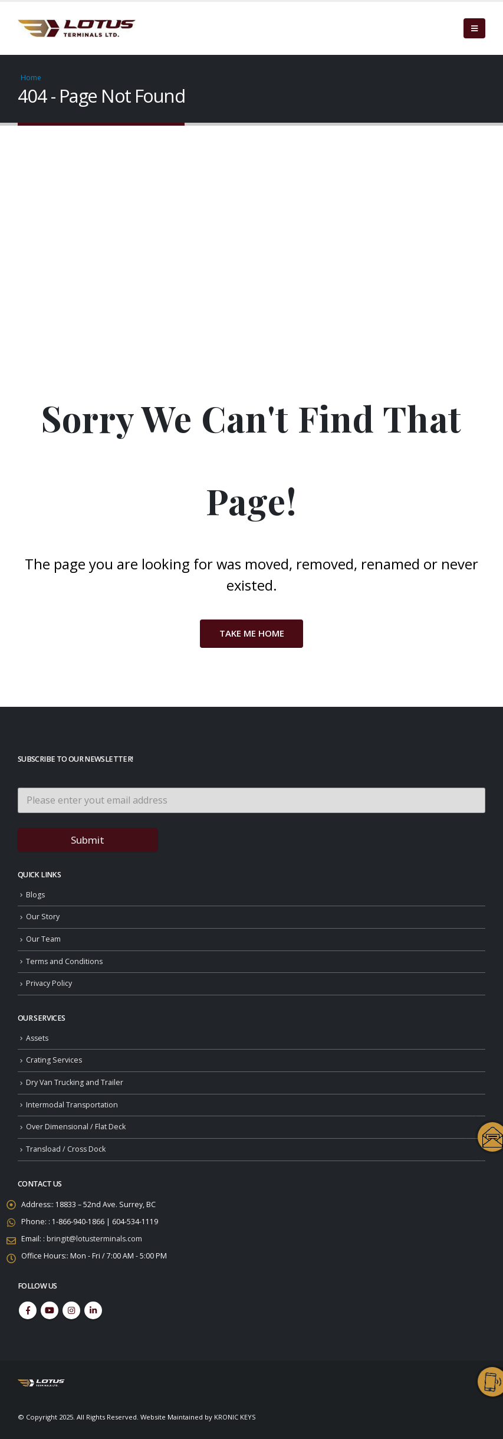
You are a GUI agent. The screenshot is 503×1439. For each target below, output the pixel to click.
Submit (87, 840)
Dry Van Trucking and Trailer (75, 1082)
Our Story (43, 917)
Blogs (35, 895)
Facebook (28, 1310)
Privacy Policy (49, 983)
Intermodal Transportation (72, 1105)
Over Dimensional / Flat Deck (76, 1127)
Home (31, 78)
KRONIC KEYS (235, 1416)
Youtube (49, 1310)
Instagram (71, 1310)
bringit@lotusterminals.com (95, 1239)
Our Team (43, 939)
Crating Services (54, 1060)
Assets (38, 1038)
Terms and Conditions (65, 961)
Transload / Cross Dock (66, 1149)
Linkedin (93, 1310)
